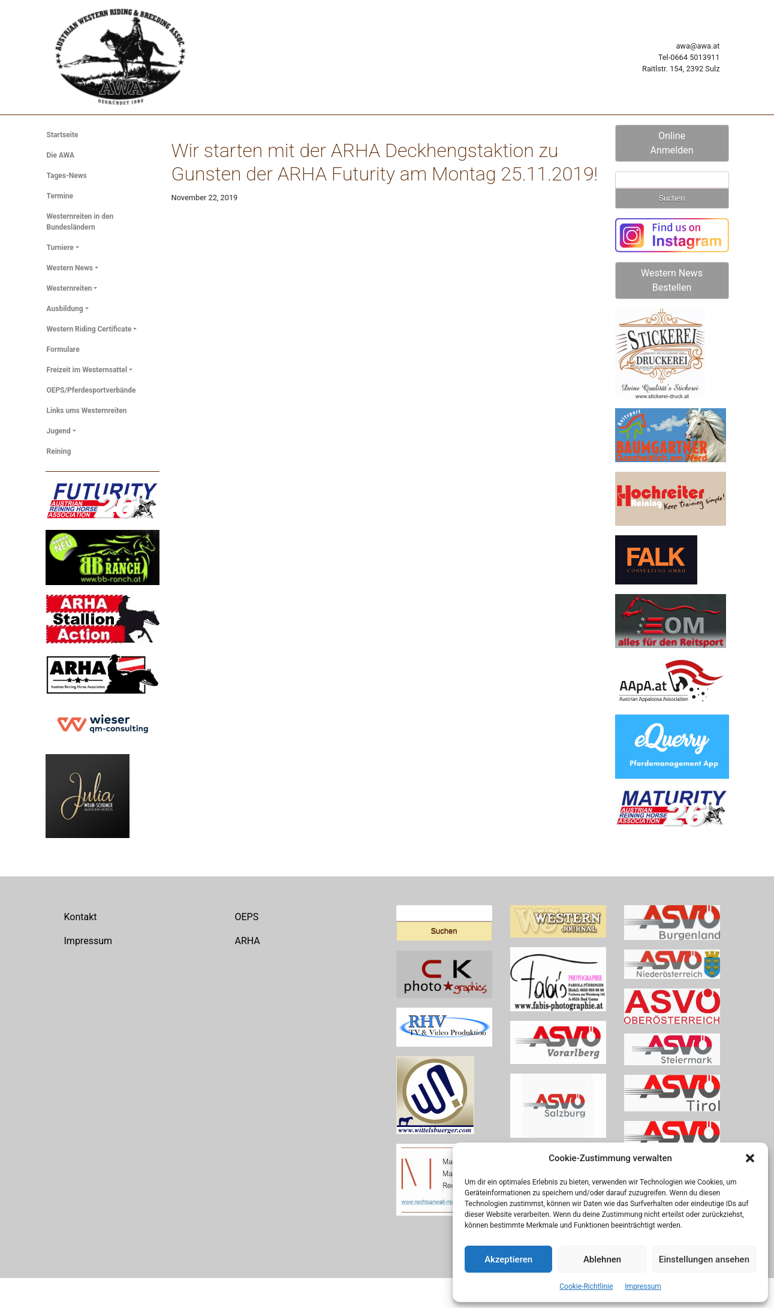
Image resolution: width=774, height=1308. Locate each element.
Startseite (63, 135)
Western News (70, 268)
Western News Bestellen (672, 280)
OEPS (247, 917)
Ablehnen (602, 1259)
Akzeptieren (508, 1259)
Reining (59, 451)
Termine (60, 196)
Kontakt (80, 917)
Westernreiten (69, 288)
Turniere (60, 247)
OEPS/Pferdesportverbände (91, 390)
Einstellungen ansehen (704, 1259)
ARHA (247, 941)
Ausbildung (65, 309)
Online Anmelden (671, 143)
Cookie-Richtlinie (586, 1286)
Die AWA (61, 155)
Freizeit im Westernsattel (87, 370)
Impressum (643, 1286)
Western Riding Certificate (89, 329)
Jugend (59, 431)
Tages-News (67, 175)
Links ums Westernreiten (87, 410)
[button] (750, 1158)
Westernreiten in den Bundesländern (80, 221)
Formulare (63, 349)
